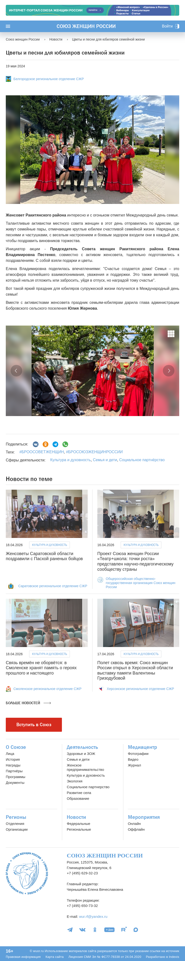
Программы (15, 777)
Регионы (16, 817)
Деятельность (82, 747)
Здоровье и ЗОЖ (81, 754)
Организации (17, 829)
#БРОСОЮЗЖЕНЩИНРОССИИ (94, 452)
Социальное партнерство (88, 787)
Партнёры (14, 771)
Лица (10, 754)
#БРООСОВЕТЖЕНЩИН (41, 452)
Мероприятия (144, 817)
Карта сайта (55, 957)
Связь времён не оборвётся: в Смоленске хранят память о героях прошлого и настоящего (41, 667)
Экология (74, 781)
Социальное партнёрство (142, 460)
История (13, 759)
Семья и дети (105, 460)
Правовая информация (23, 957)
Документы (15, 782)
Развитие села (79, 793)
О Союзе (16, 747)
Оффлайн (136, 829)
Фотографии (138, 754)
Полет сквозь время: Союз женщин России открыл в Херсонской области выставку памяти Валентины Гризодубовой (135, 670)
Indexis (174, 957)
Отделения (15, 824)
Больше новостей (28, 703)
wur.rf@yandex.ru (93, 916)
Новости (76, 817)
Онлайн (134, 824)
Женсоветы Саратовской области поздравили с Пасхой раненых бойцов (44, 556)
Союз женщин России (86, 26)
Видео (133, 759)
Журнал (134, 765)
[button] (16, 370)
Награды (13, 765)
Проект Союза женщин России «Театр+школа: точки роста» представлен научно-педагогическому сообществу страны (135, 561)
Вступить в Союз (33, 725)
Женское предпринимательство (85, 767)
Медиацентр (142, 747)
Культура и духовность (70, 460)
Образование (78, 798)
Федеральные (78, 824)
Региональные (79, 829)
